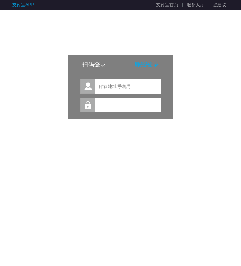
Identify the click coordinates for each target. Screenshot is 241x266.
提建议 (219, 4)
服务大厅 (195, 4)
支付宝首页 (167, 4)
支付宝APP (23, 4)
